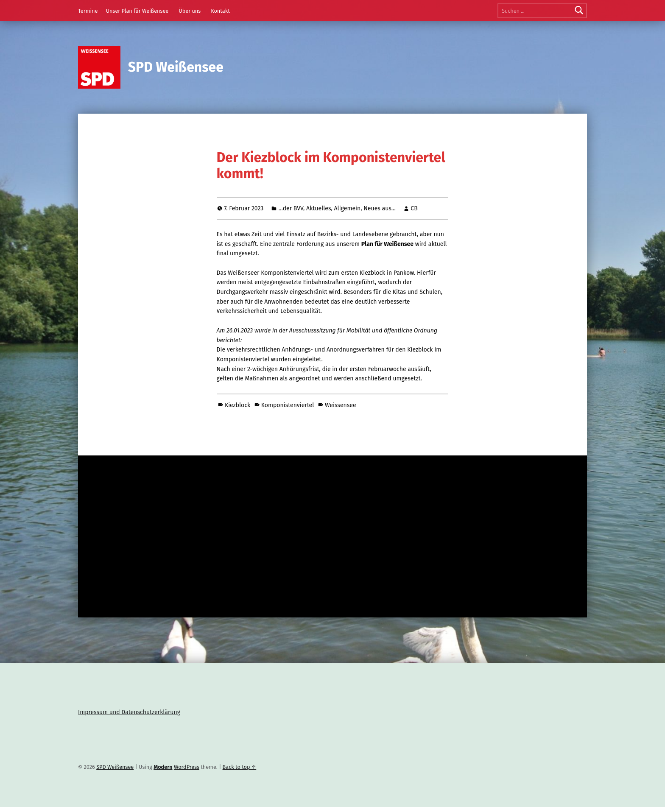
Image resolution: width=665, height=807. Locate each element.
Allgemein (347, 208)
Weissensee (340, 405)
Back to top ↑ (240, 767)
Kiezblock (237, 405)
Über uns (190, 11)
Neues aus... (379, 208)
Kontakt (220, 11)
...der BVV (291, 208)
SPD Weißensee (176, 67)
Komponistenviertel (287, 405)
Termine (88, 11)
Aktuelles (318, 208)
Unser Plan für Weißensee (137, 11)
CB (414, 208)
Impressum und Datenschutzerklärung (129, 712)
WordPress (186, 767)
